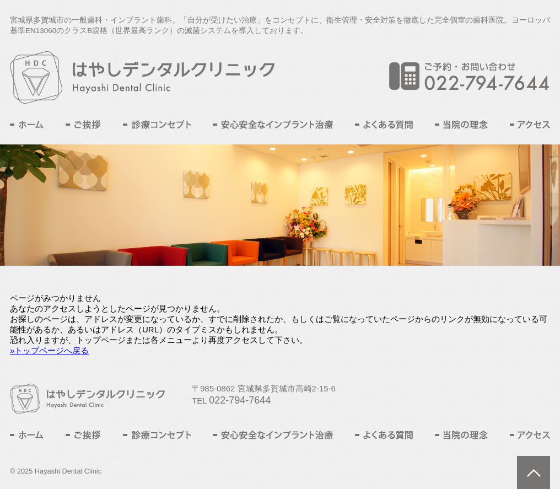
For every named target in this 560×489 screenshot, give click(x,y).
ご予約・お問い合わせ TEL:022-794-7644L (469, 76)
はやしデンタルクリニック (142, 77)
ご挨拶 (83, 124)
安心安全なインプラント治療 (273, 124)
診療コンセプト (157, 124)
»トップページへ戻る (49, 350)
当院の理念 (461, 124)
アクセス (530, 124)
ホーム (27, 124)
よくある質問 (384, 124)
